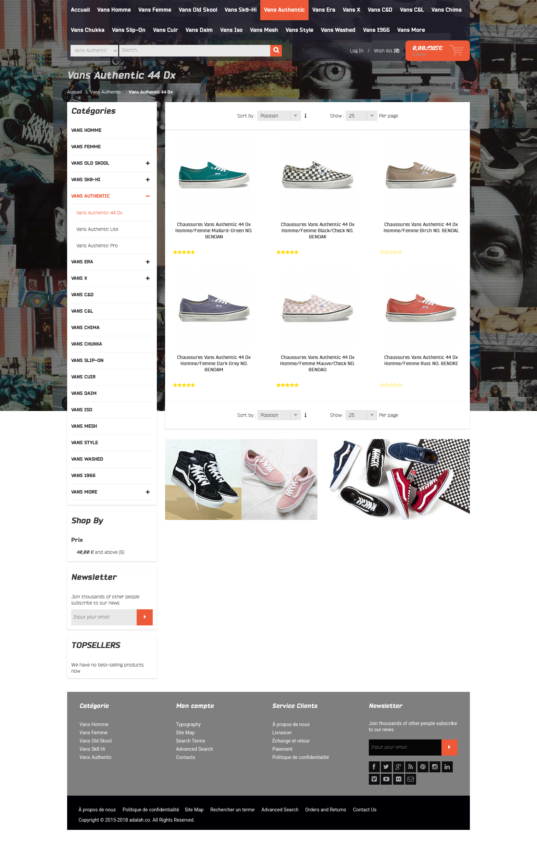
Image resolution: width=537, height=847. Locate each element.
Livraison (281, 732)
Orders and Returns (325, 809)
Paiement (282, 749)
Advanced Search (194, 749)
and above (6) (100, 552)
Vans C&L (412, 10)
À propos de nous (291, 724)
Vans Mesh (264, 30)
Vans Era (323, 10)
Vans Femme (154, 10)
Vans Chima (447, 10)
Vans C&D (380, 10)
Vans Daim (199, 30)
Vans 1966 (376, 30)
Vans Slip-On (129, 30)
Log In (356, 50)
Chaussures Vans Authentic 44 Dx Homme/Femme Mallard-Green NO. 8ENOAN (213, 230)
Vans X (351, 10)
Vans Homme (114, 10)
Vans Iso (231, 30)
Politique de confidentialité (300, 757)
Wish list (383, 50)
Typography (188, 724)
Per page (388, 116)
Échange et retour (291, 741)
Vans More (411, 30)
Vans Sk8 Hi (92, 749)
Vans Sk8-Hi (241, 10)
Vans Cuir (165, 30)
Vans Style (299, 30)
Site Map (185, 732)
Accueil (80, 10)
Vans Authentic (284, 10)
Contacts (185, 757)
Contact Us (365, 809)
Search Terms (190, 741)
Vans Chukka (87, 30)
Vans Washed (338, 30)
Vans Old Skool (198, 10)
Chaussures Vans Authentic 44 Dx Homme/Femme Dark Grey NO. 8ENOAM (214, 363)
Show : (337, 116)
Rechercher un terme (232, 809)
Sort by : (246, 116)
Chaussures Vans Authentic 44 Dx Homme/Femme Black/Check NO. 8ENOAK (317, 230)
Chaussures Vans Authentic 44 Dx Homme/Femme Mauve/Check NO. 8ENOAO (317, 363)
